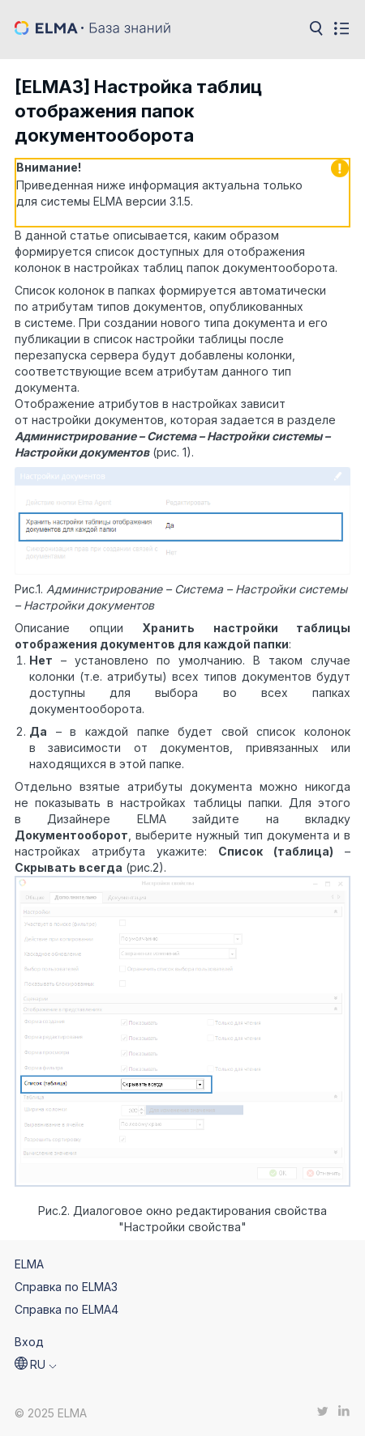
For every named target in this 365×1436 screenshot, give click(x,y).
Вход (29, 1342)
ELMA (29, 1264)
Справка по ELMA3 (66, 1287)
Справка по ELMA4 (66, 1309)
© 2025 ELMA (51, 1413)
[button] (36, 1365)
